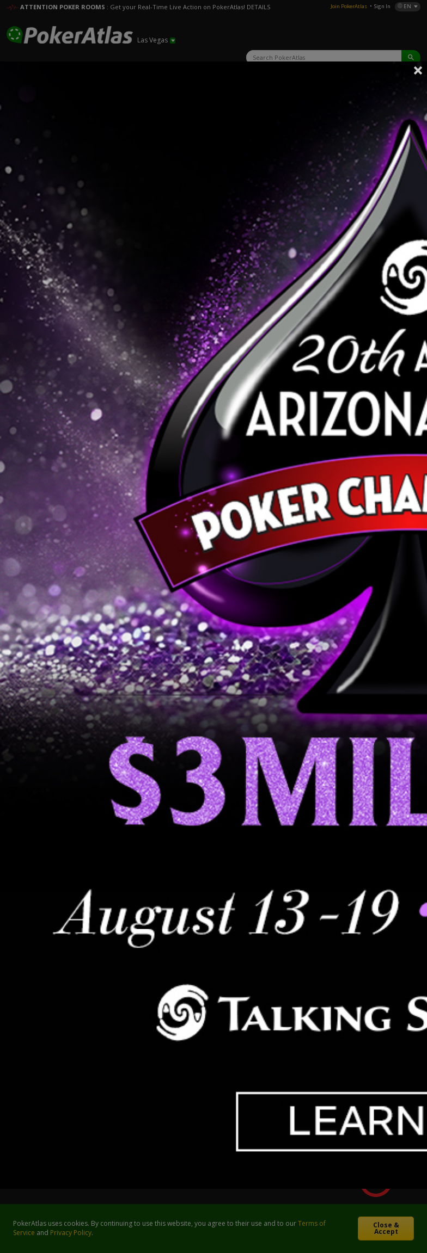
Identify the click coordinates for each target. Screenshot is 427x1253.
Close (418, 70)
